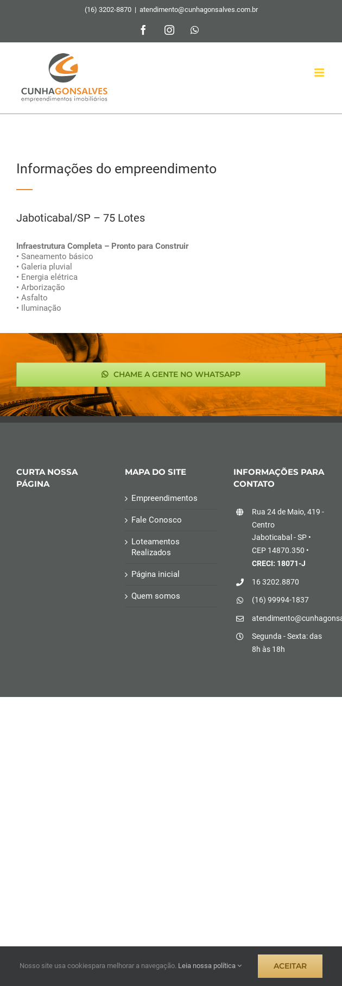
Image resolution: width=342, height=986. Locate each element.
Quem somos (155, 596)
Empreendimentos (164, 498)
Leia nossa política (210, 966)
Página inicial (155, 574)
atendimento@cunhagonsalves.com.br (199, 9)
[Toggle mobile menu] (320, 72)
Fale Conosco (156, 520)
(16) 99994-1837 (280, 599)
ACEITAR (290, 966)
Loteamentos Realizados (155, 547)
